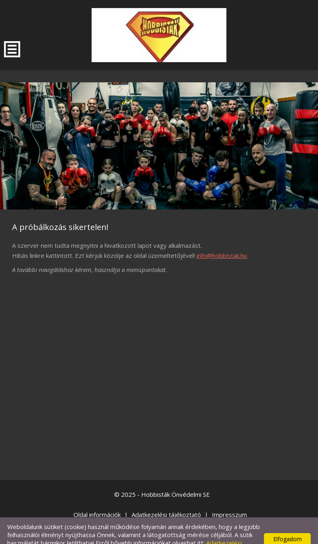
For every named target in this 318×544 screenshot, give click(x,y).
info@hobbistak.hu (222, 239)
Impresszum (229, 498)
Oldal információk (97, 498)
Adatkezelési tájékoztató (166, 498)
